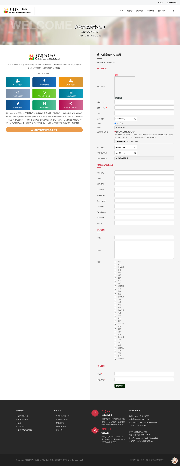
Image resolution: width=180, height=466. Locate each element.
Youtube (100, 206)
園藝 (119, 294)
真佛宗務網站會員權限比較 (44, 129)
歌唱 (119, 283)
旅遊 (119, 313)
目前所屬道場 (102, 158)
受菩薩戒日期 (102, 153)
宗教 (119, 307)
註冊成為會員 (172, 3)
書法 (119, 318)
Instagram (101, 201)
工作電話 (100, 184)
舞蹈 (119, 280)
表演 (119, 353)
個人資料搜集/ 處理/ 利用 (139, 460)
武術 (119, 289)
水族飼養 (121, 267)
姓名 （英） (102, 108)
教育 (119, 334)
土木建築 (121, 337)
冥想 (119, 272)
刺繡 (119, 350)
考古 (119, 305)
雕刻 (119, 321)
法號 (99, 113)
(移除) (116, 75)
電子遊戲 (121, 324)
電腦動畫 (121, 359)
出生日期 (100, 119)
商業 (119, 315)
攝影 (119, 262)
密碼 (99, 374)
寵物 (119, 291)
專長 (99, 250)
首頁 (81, 35)
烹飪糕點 (121, 348)
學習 (119, 270)
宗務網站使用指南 (157, 460)
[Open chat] (174, 460)
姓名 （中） (102, 102)
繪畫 (119, 326)
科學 (119, 299)
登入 (160, 3)
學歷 (99, 238)
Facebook (101, 195)
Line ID (99, 223)
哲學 (119, 302)
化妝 (119, 340)
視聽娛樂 (121, 297)
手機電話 (100, 189)
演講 (119, 329)
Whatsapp (101, 212)
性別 (99, 123)
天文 (119, 264)
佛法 (119, 332)
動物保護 (121, 310)
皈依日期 (100, 147)
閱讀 (119, 275)
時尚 (119, 342)
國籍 (99, 128)
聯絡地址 (100, 173)
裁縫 (119, 345)
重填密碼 (101, 380)
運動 (119, 278)
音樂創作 (121, 286)
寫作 (119, 356)
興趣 (99, 262)
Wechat (100, 218)
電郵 (99, 178)
